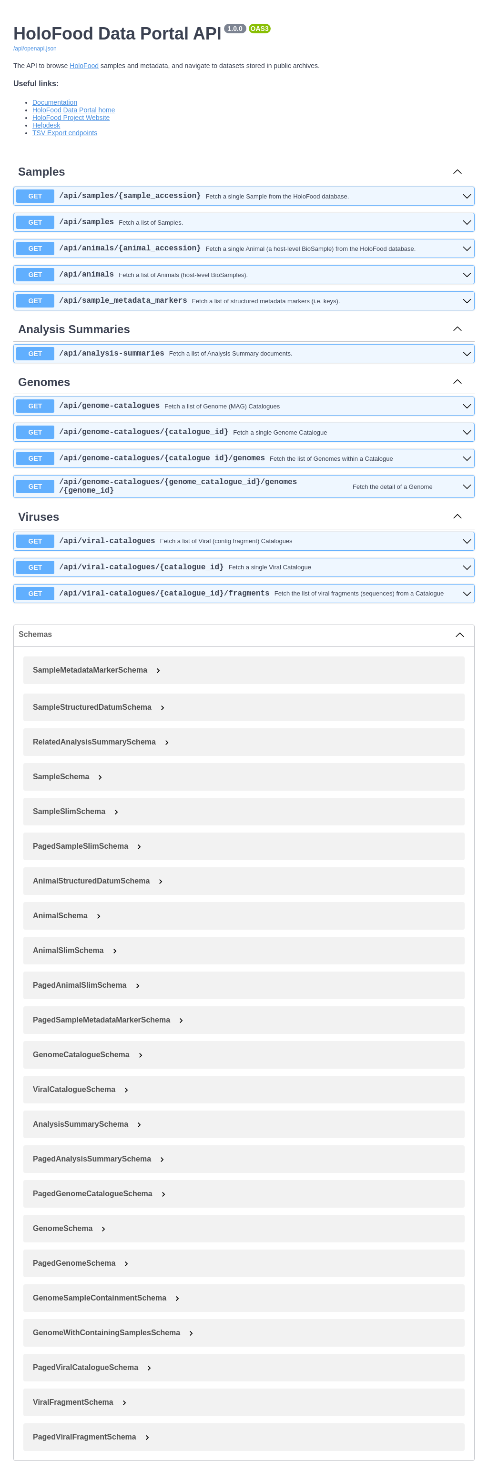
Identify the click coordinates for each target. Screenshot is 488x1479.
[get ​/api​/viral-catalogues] (244, 545)
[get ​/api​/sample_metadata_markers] (244, 301)
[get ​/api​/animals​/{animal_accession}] (244, 248)
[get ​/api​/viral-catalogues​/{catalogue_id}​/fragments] (244, 597)
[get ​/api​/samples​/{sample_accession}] (244, 196)
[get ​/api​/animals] (244, 274)
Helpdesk (46, 125)
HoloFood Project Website (71, 117)
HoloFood (84, 65)
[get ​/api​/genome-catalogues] (244, 406)
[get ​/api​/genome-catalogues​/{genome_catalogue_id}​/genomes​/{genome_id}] (244, 488)
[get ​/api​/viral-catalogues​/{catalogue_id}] (244, 571)
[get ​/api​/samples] (244, 222)
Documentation (54, 102)
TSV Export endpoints (64, 133)
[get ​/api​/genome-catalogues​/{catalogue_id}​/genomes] (244, 458)
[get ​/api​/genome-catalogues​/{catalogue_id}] (244, 432)
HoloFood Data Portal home (73, 110)
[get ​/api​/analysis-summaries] (244, 353)
